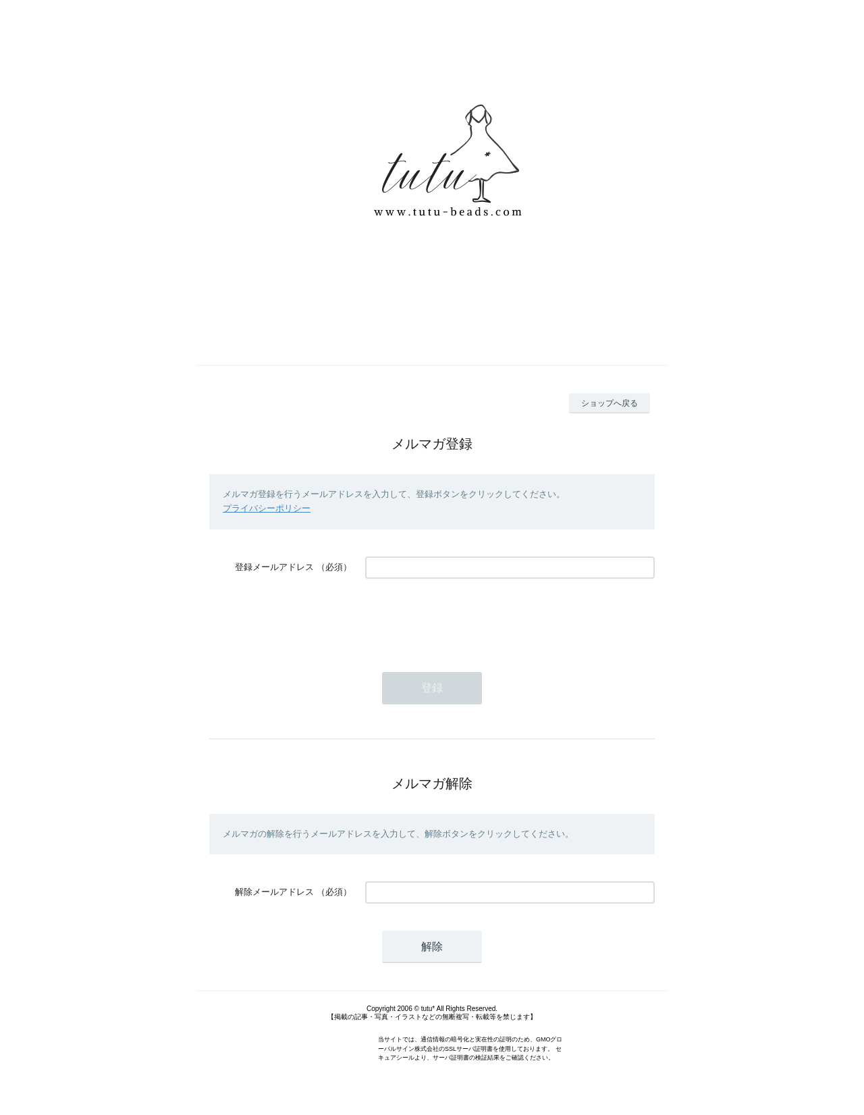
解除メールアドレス (274, 892)
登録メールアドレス (274, 567)
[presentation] (467, 618)
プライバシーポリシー (266, 508)
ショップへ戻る (609, 403)
